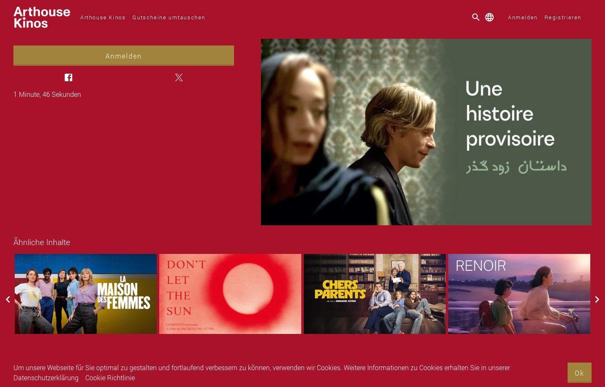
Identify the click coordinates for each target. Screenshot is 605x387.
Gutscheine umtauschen (168, 17)
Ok (579, 372)
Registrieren (562, 17)
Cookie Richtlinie (110, 377)
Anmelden (523, 17)
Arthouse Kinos (103, 17)
